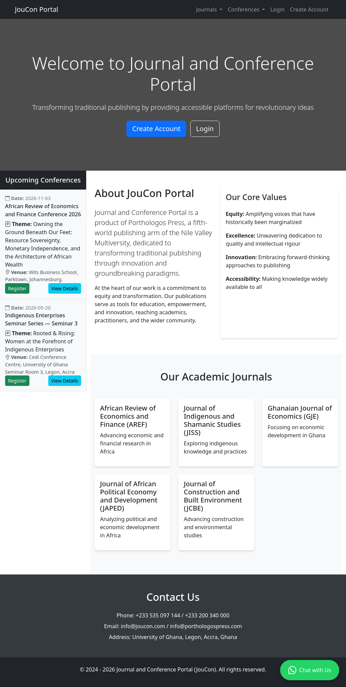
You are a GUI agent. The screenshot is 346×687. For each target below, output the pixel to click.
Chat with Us (309, 670)
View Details (64, 288)
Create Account (309, 9)
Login (277, 9)
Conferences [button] (244, 9)
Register (17, 288)
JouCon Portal (36, 9)
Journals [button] (207, 9)
